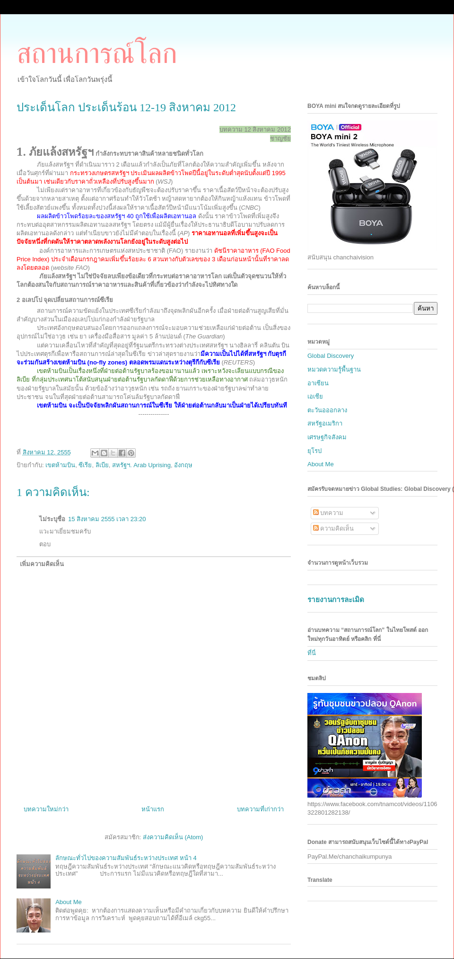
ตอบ (45, 544)
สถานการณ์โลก (97, 53)
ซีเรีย (85, 465)
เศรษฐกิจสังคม (327, 437)
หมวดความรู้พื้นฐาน (334, 369)
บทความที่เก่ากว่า (260, 809)
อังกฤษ (183, 465)
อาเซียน (318, 383)
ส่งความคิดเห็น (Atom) (173, 837)
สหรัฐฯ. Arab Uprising (141, 465)
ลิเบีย (102, 465)
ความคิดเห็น (333, 528)
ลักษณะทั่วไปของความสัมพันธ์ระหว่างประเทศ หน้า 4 (125, 857)
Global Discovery (330, 355)
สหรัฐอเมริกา (324, 423)
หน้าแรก (152, 809)
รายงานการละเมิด (335, 599)
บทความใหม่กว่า (46, 809)
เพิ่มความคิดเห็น (42, 564)
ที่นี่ (311, 653)
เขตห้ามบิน (60, 465)
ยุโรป (314, 450)
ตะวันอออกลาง (327, 410)
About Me (68, 902)
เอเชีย (315, 396)
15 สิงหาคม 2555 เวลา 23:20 (107, 519)
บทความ (328, 512)
